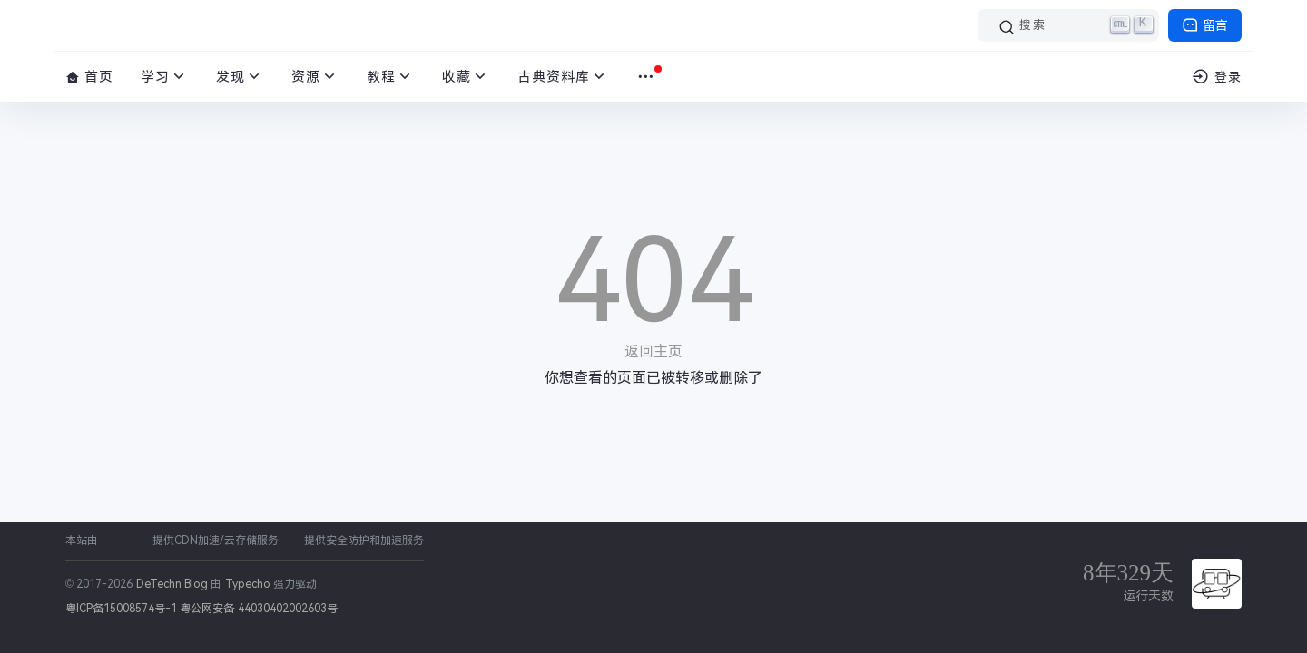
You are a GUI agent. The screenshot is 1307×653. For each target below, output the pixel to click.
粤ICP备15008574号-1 (121, 608)
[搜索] (1068, 25)
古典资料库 (563, 76)
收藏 (466, 76)
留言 (1205, 25)
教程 (391, 76)
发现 (240, 76)
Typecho (247, 584)
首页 (89, 76)
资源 (315, 76)
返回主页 (653, 351)
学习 (165, 76)
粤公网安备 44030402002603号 (258, 608)
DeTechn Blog (173, 584)
